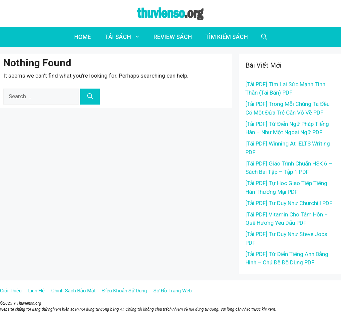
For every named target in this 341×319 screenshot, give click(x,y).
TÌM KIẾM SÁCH (226, 36)
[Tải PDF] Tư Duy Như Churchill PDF (288, 203)
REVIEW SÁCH (173, 36)
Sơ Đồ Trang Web (173, 291)
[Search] (90, 97)
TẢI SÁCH (125, 37)
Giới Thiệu (11, 291)
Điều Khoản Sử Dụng (124, 291)
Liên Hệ (36, 291)
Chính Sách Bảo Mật (73, 291)
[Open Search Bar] (264, 37)
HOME (82, 36)
